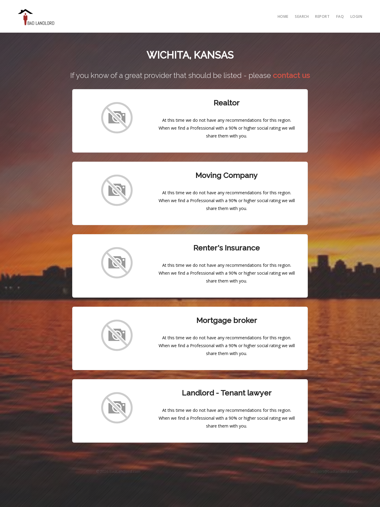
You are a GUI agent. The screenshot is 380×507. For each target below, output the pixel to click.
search (302, 16)
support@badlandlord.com (334, 471)
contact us (291, 75)
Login (356, 16)
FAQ (340, 16)
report (322, 16)
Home (283, 16)
